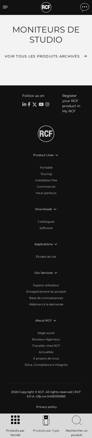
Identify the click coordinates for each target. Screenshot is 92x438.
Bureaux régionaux (46, 339)
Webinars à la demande (46, 304)
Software (46, 228)
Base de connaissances (46, 298)
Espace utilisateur (46, 285)
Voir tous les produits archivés (42, 56)
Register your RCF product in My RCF (71, 103)
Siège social (46, 333)
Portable (46, 167)
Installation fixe (46, 180)
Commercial (46, 186)
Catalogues (46, 221)
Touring (46, 174)
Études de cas (46, 256)
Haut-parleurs (46, 193)
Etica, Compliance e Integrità (46, 365)
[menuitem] (46, 406)
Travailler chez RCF (46, 345)
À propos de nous (46, 358)
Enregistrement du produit (46, 291)
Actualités (46, 352)
